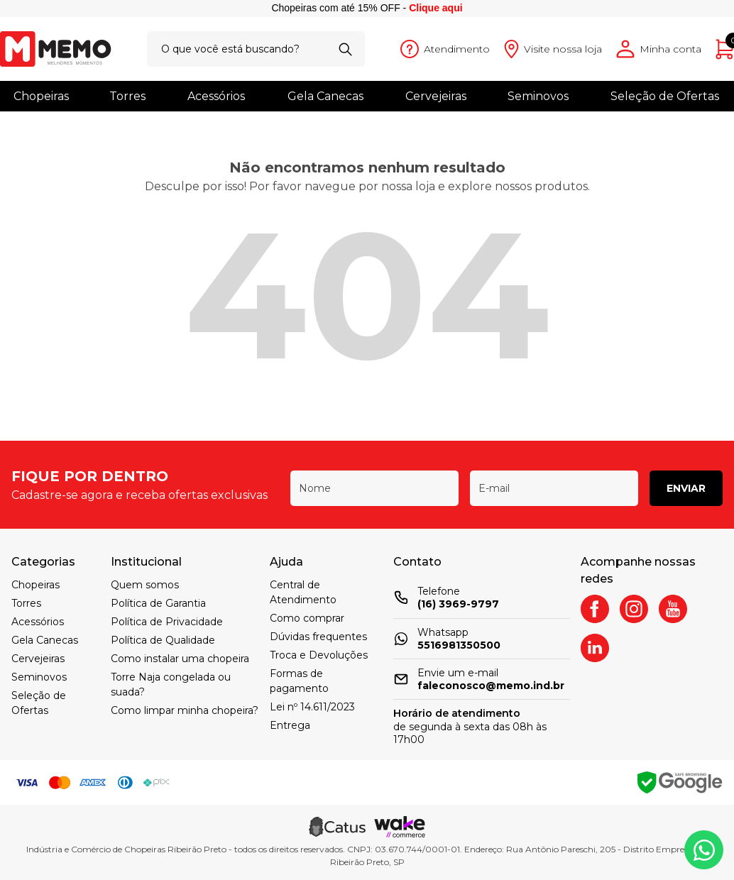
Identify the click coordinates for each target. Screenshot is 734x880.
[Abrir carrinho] (725, 49)
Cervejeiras (435, 96)
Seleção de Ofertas (664, 96)
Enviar (686, 488)
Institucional (146, 561)
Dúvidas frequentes (318, 636)
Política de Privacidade (167, 621)
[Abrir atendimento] (445, 49)
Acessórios (216, 96)
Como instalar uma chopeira (180, 658)
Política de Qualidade (163, 640)
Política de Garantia (158, 603)
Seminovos (538, 96)
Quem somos (145, 584)
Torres (127, 96)
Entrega (290, 725)
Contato (417, 561)
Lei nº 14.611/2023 (312, 706)
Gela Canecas (325, 96)
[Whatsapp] (703, 849)
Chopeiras (41, 96)
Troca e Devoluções (319, 655)
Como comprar (307, 618)
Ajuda (286, 561)
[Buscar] (345, 49)
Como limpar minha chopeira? (184, 710)
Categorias (43, 561)
